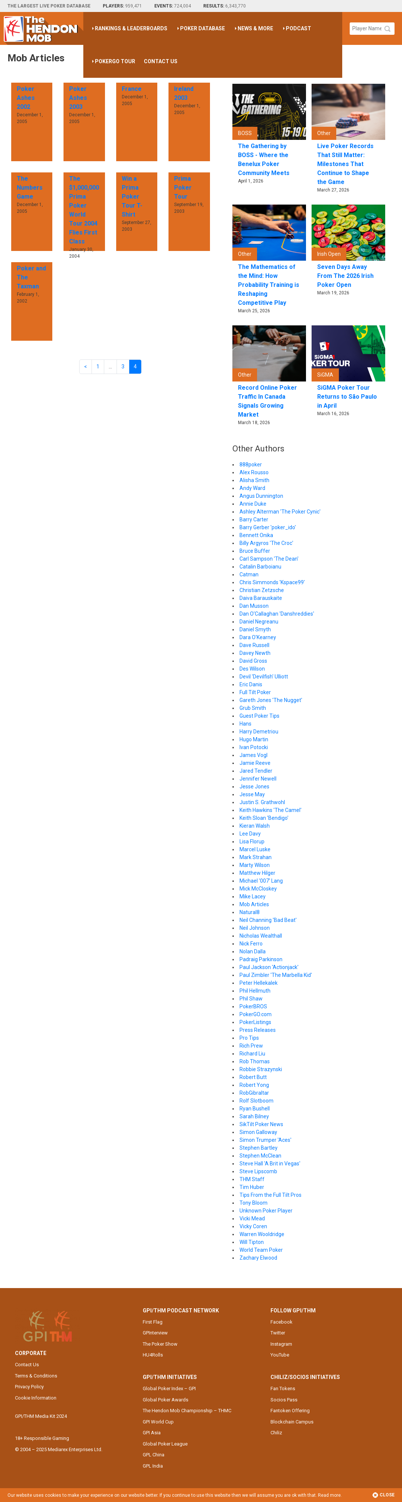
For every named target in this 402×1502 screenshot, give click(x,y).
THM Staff (252, 1179)
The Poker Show (160, 1344)
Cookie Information (35, 1398)
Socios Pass (283, 1400)
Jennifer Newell (257, 779)
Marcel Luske (254, 849)
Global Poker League (165, 1444)
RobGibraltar (254, 1093)
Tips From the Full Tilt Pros (270, 1195)
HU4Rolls (153, 1355)
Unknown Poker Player (266, 1211)
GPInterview (155, 1333)
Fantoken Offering (290, 1410)
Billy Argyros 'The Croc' (266, 543)
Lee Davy (250, 834)
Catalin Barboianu (260, 567)
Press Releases (257, 1030)
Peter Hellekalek (258, 983)
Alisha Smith (254, 480)
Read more (329, 1495)
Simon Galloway (258, 1132)
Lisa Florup (252, 842)
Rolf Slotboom (256, 1101)
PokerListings (255, 1022)
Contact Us (160, 61)
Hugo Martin (253, 739)
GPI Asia (152, 1432)
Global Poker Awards (165, 1400)
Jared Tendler (255, 771)
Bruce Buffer (254, 551)
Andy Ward (252, 488)
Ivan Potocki (253, 747)
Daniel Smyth (255, 629)
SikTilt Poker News (261, 1124)
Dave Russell (254, 645)
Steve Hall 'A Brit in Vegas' (269, 1164)
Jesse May (252, 794)
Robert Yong (254, 1085)
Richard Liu (252, 1054)
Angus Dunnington (261, 496)
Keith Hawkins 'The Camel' (270, 810)
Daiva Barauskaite (260, 598)
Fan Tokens (282, 1388)
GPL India (153, 1466)
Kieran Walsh (254, 826)
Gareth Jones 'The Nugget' (270, 700)
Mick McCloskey (258, 889)
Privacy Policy (29, 1386)
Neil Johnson (254, 928)
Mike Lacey (252, 896)
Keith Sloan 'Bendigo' (263, 818)
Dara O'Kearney (257, 637)
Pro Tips (249, 1038)
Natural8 (249, 912)
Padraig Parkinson (260, 959)
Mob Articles (254, 904)
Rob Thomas (254, 1061)
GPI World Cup (158, 1422)
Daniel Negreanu (258, 622)
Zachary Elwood (258, 1258)
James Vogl (253, 755)
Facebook (281, 1322)
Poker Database (202, 28)
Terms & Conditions (36, 1376)
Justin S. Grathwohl (262, 802)
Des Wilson (252, 669)
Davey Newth (254, 653)
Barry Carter (253, 519)
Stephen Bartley (258, 1148)
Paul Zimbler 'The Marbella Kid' (275, 975)
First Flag (153, 1322)
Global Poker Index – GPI (169, 1388)
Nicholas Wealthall (260, 936)
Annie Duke (252, 504)
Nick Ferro (251, 944)
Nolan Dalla (252, 951)
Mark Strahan (255, 857)
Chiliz (276, 1432)
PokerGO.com (255, 1014)
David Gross (253, 661)
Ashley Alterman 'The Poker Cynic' (280, 512)
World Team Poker (261, 1250)
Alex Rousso (254, 472)
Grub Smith (252, 708)
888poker (250, 465)
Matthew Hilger (257, 873)
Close (383, 1495)
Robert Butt (253, 1077)
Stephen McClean (260, 1156)
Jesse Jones (254, 787)
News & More (255, 28)
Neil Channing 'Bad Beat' (268, 920)
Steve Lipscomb (258, 1171)
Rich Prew (251, 1046)
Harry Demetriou (258, 732)
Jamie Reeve (254, 763)
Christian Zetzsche (261, 590)
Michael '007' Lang (261, 881)
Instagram (281, 1344)
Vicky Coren (253, 1226)
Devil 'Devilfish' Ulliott (263, 677)
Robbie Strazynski (260, 1069)
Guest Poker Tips (259, 716)
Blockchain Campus (291, 1422)
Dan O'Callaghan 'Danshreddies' (276, 614)
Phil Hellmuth (254, 991)
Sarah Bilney (254, 1116)
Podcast (298, 28)
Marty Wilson (254, 865)
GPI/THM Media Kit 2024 (41, 1416)
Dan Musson (254, 606)
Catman (249, 574)
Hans (245, 724)
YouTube (279, 1355)
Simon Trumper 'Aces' (265, 1140)
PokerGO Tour (115, 61)
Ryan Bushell (254, 1109)
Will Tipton (251, 1242)
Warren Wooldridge (261, 1234)
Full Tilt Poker (255, 692)
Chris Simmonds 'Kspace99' (272, 582)
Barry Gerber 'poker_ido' (267, 527)
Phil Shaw (251, 999)
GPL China (153, 1454)
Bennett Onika (256, 535)
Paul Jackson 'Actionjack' (269, 967)
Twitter (277, 1333)
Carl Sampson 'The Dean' (269, 559)
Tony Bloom (253, 1203)
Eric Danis (250, 684)
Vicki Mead (252, 1218)
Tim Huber (251, 1187)
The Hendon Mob (43, 28)
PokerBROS (253, 1006)
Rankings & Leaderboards (131, 28)
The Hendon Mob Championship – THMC (187, 1410)
